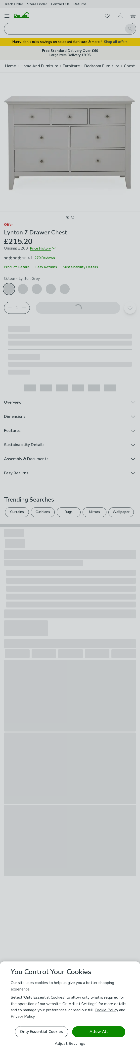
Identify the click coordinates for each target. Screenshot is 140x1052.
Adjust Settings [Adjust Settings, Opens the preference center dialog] (70, 1043)
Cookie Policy (106, 1010)
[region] (70, 1006)
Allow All (98, 1031)
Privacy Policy (23, 1016)
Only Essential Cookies (41, 1031)
